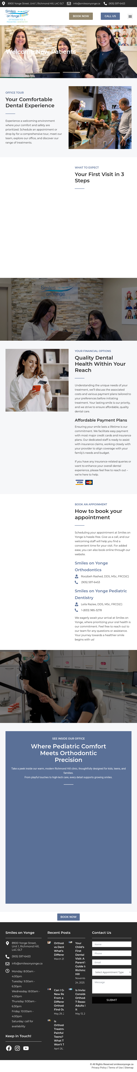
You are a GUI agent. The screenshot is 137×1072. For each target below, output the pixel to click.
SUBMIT (112, 1000)
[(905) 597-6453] (105, 3)
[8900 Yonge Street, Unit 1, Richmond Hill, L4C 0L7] (3, 3)
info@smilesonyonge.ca (86, 3)
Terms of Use (115, 1067)
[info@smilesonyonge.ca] (69, 3)
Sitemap (129, 1067)
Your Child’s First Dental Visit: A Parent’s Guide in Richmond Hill (82, 959)
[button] (130, 16)
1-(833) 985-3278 (91, 610)
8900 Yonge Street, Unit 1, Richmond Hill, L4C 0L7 (36, 3)
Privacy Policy (99, 1067)
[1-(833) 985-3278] (76, 610)
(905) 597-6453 (117, 3)
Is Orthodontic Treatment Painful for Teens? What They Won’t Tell (62, 1033)
